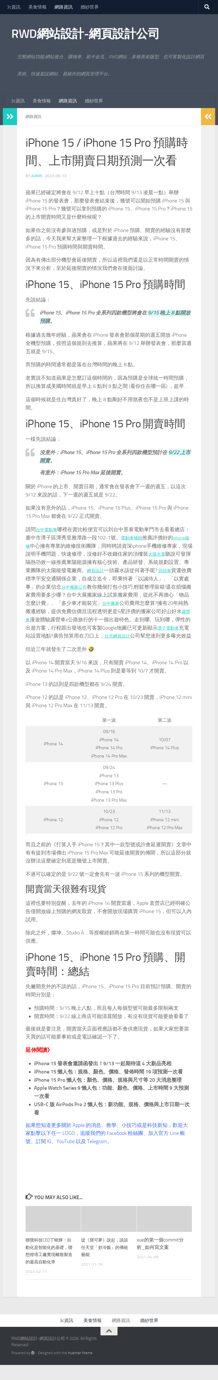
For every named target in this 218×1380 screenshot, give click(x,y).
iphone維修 (38, 546)
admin (37, 175)
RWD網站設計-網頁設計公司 (85, 34)
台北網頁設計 (171, 635)
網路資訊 (63, 7)
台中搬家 (153, 603)
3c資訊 (13, 7)
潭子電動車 (53, 635)
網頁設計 (122, 570)
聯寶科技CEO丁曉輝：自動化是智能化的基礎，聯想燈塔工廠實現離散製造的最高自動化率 (50, 1262)
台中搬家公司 (112, 587)
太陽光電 (179, 554)
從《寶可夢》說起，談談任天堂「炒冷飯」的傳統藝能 (105, 1255)
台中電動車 (48, 529)
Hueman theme (80, 1368)
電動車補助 (144, 537)
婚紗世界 (90, 7)
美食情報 (37, 7)
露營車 (69, 619)
